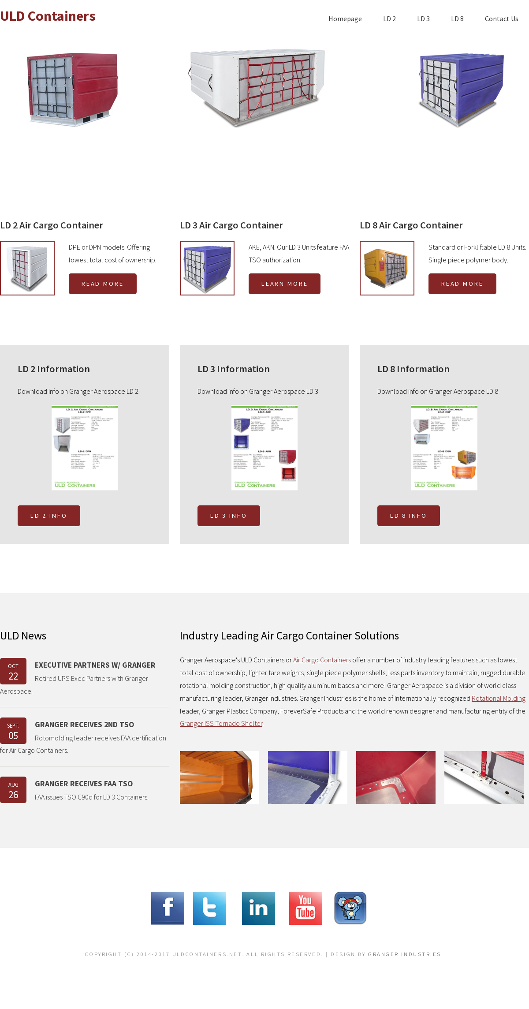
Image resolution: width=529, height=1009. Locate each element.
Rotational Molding (498, 698)
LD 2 (389, 18)
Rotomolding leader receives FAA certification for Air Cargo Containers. (83, 744)
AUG (13, 791)
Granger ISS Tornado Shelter (221, 723)
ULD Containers (48, 16)
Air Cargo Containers (322, 659)
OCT (13, 672)
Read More (103, 284)
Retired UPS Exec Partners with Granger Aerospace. (74, 684)
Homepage (345, 18)
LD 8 (457, 18)
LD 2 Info (48, 515)
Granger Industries (404, 953)
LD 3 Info (228, 515)
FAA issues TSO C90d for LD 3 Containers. (92, 796)
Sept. (13, 732)
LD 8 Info (408, 515)
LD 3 (423, 18)
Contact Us (501, 18)
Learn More (284, 284)
